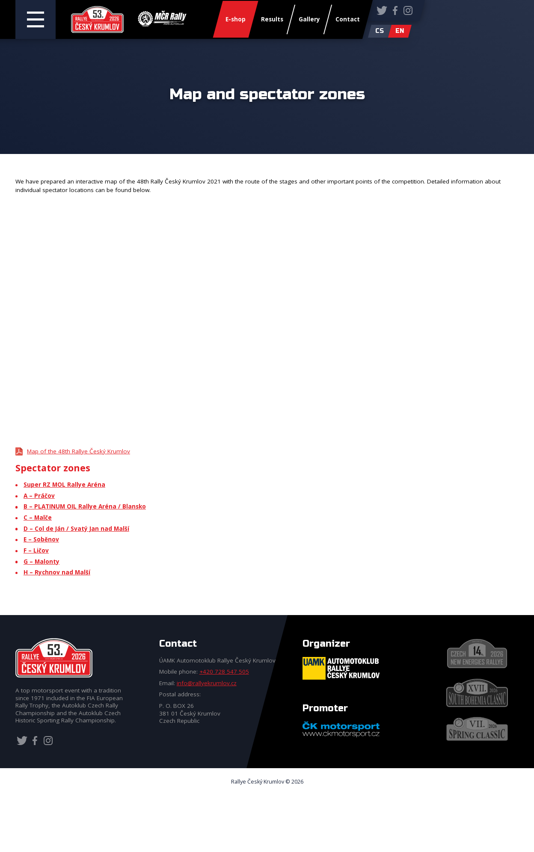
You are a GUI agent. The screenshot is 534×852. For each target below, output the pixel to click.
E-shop (235, 20)
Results (272, 20)
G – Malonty (41, 561)
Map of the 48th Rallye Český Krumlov (78, 451)
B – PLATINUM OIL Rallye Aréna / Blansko (85, 506)
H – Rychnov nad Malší (57, 572)
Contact (347, 20)
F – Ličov (36, 550)
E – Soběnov (41, 539)
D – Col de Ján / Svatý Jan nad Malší (76, 528)
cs (379, 31)
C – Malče (38, 517)
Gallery (309, 20)
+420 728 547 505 (224, 671)
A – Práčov (39, 496)
